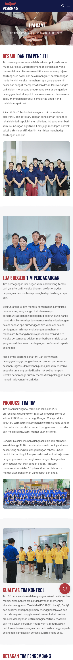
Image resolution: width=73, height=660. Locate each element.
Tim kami (57, 32)
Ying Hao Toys (18, 32)
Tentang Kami (39, 32)
